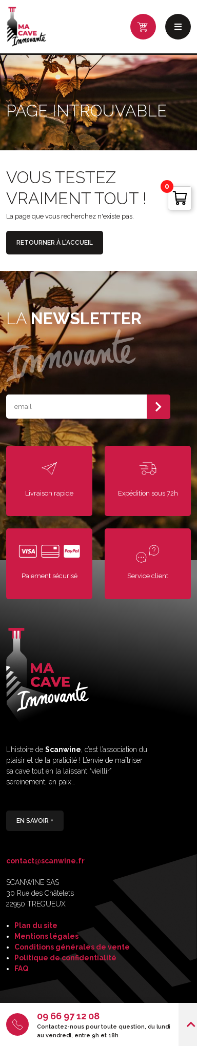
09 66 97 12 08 (68, 1016)
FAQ (21, 968)
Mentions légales (46, 936)
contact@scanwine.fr (45, 861)
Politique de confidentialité (65, 958)
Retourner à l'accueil (54, 242)
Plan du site (35, 925)
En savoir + (34, 820)
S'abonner (158, 406)
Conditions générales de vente (72, 947)
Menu (178, 27)
